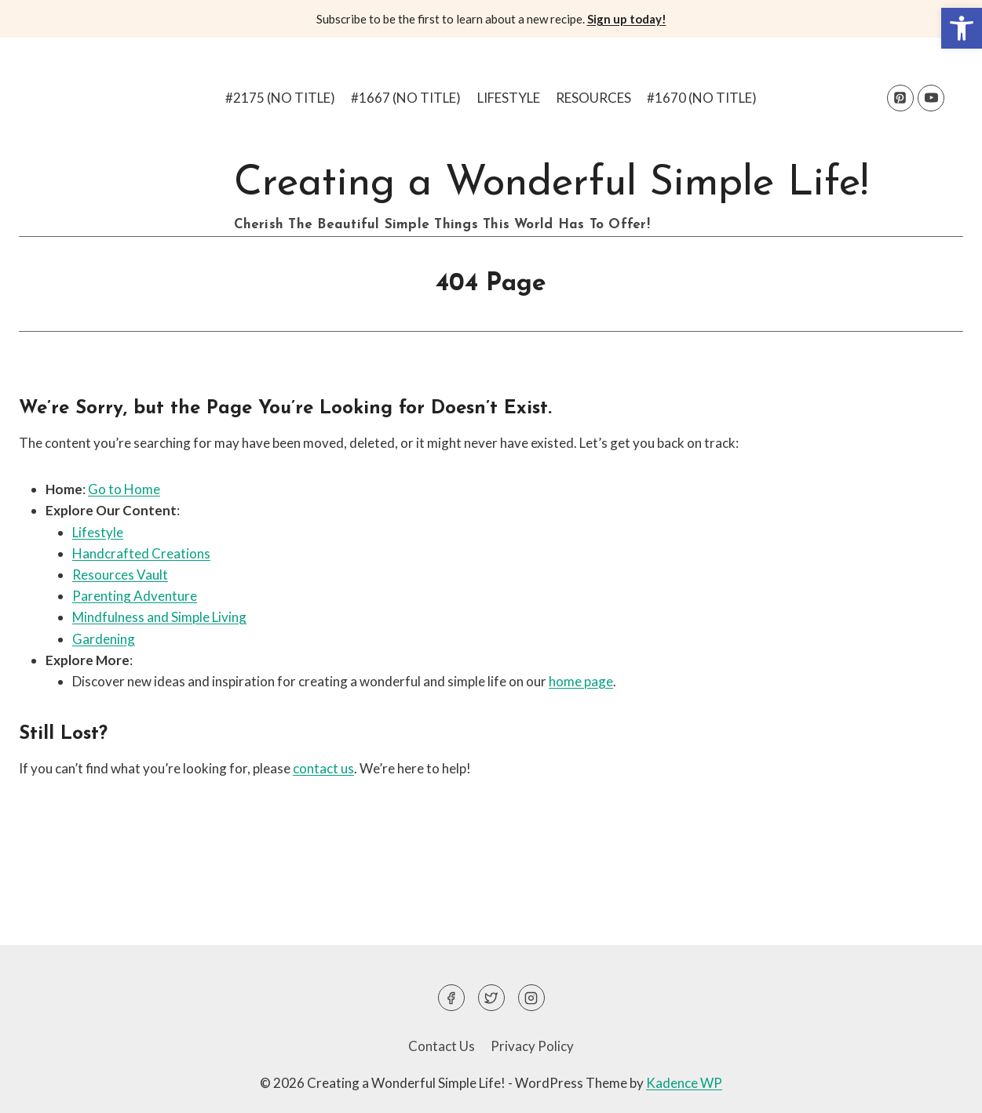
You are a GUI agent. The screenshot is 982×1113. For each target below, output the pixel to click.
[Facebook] (451, 997)
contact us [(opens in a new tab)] (323, 768)
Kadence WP (684, 1083)
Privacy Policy (532, 1046)
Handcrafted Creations (141, 553)
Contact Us (441, 1046)
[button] (961, 28)
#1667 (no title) (406, 97)
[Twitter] (491, 997)
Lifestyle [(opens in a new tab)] (97, 532)
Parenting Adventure (134, 595)
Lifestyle (508, 97)
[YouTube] (931, 98)
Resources (593, 97)
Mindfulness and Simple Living (159, 617)
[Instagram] (531, 997)
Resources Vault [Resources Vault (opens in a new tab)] (120, 574)
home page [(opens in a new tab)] (581, 681)
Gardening (103, 639)
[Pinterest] (900, 98)
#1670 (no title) (702, 97)
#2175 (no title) (280, 97)
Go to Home (124, 489)
